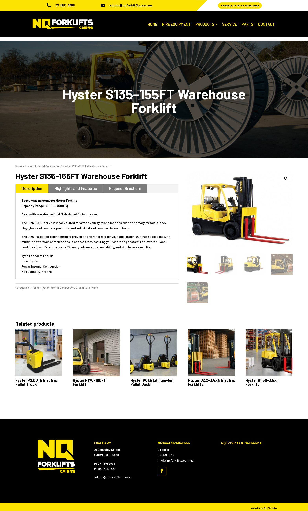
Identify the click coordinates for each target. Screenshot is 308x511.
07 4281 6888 (65, 5)
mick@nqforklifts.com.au (176, 457)
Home (18, 163)
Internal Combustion (47, 163)
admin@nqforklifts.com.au (130, 5)
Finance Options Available (240, 5)
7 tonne (34, 284)
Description (31, 185)
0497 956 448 (107, 465)
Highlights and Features (75, 185)
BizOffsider (270, 505)
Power (29, 163)
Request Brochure (125, 185)
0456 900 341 (166, 451)
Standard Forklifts (87, 284)
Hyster (45, 284)
